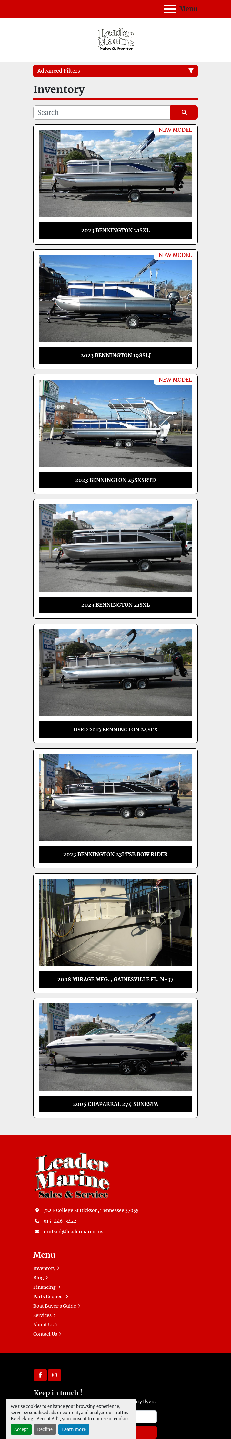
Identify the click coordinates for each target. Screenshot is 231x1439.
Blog (38, 1278)
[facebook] (40, 1375)
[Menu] (170, 9)
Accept (21, 1429)
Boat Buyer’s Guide (54, 1306)
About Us (43, 1325)
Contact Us (45, 1334)
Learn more (74, 1429)
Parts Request (48, 1296)
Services (42, 1315)
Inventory (44, 1268)
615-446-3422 (60, 1221)
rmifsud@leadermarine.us (73, 1231)
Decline (45, 1429)
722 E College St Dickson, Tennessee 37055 (91, 1210)
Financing (45, 1287)
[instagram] (54, 1375)
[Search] (101, 112)
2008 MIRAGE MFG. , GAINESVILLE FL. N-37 (115, 979)
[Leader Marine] (72, 1175)
